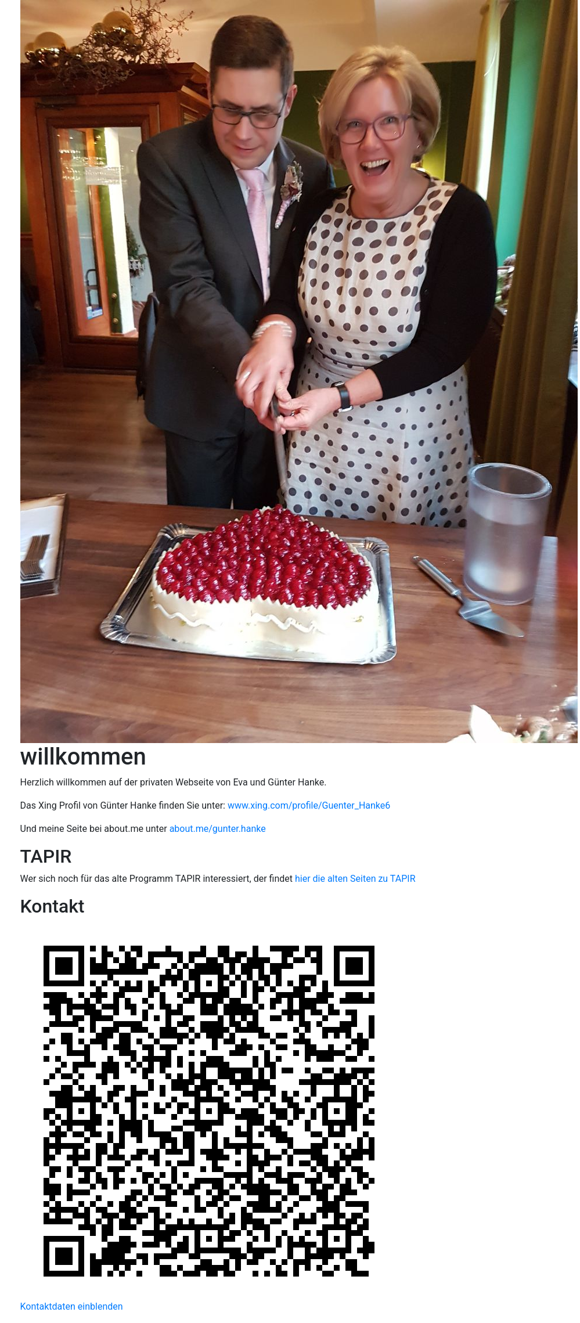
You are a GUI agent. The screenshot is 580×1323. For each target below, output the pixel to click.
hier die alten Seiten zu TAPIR (355, 878)
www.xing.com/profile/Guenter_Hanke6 (309, 805)
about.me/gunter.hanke (218, 828)
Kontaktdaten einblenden (71, 1306)
